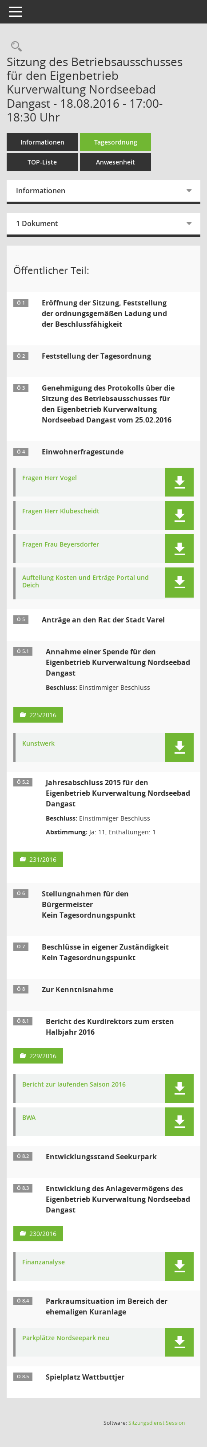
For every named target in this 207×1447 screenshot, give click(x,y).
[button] (179, 482)
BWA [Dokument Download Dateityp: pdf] (29, 1118)
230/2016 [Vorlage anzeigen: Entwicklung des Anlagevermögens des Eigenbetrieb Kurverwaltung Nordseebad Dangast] (42, 1233)
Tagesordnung (115, 142)
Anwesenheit (115, 162)
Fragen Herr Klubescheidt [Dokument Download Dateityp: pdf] (61, 511)
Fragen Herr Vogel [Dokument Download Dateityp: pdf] (49, 478)
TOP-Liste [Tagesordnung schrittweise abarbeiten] (42, 162)
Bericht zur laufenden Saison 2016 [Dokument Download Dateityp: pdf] (74, 1084)
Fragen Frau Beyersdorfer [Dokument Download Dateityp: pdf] (60, 544)
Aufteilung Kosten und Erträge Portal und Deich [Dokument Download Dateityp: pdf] (85, 581)
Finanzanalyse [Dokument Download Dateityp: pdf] (43, 1262)
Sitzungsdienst (156, 1423)
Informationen (42, 142)
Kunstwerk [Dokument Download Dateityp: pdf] (38, 743)
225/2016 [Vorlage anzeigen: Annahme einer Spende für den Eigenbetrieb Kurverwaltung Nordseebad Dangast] (42, 715)
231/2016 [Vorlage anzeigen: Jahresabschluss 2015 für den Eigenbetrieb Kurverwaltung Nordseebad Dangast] (42, 859)
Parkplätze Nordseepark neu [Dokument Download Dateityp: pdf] (65, 1338)
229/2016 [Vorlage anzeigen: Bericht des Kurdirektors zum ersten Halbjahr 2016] (42, 1056)
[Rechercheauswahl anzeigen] (14, 46)
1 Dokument (37, 223)
